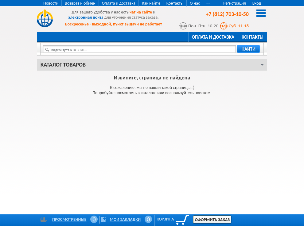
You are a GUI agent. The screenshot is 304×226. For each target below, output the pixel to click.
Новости (50, 3)
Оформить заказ (212, 219)
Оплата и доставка (118, 3)
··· (208, 3)
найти (248, 49)
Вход (256, 3)
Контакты (175, 3)
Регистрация (234, 3)
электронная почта (85, 17)
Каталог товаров (63, 64)
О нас (195, 3)
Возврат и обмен (80, 3)
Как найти (151, 3)
